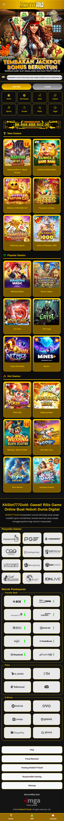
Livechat (53, 817)
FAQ (32, 750)
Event (11, 817)
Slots (40, 97)
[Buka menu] (4, 4)
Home (9, 97)
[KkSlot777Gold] (32, 4)
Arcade (24, 109)
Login (47, 87)
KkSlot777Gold (12, 515)
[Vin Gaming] (32, 801)
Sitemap (32, 785)
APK (32, 817)
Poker (39, 109)
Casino (55, 97)
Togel (55, 109)
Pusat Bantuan (32, 759)
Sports (8, 109)
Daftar (16, 87)
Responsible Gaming (31, 777)
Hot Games (24, 97)
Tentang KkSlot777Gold (32, 768)
